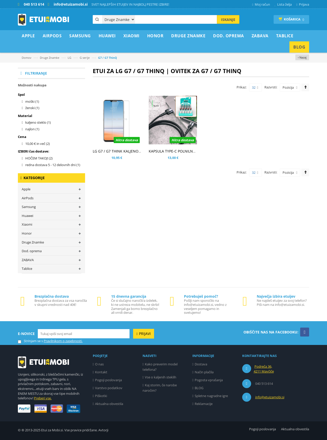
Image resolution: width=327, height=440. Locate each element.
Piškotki (101, 395)
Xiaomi (27, 224)
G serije (85, 58)
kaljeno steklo (38, 122)
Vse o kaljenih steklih (160, 377)
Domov (26, 58)
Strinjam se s (30, 341)
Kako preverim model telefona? (160, 367)
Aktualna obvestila (109, 403)
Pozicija (288, 87)
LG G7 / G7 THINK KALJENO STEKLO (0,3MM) (130, 151)
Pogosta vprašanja (209, 380)
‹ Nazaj (302, 57)
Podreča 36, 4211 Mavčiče (264, 369)
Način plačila (204, 372)
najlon (32, 129)
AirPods (27, 198)
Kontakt (101, 372)
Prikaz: (242, 87)
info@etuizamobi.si (269, 397)
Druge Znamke (49, 58)
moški (32, 101)
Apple (26, 189)
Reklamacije (204, 403)
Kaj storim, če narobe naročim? (160, 388)
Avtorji (103, 430)
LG (69, 58)
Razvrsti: (270, 87)
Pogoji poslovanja (108, 380)
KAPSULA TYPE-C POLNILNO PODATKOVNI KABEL (190, 151)
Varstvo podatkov (108, 388)
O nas (99, 364)
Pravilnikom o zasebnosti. (63, 341)
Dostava (201, 364)
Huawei (27, 215)
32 (255, 87)
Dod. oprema (32, 251)
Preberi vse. (43, 398)
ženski (32, 108)
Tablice (27, 268)
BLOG (199, 388)
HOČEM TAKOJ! (39, 158)
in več (37, 143)
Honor (27, 233)
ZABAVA (28, 260)
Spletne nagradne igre (211, 395)
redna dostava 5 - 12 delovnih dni (52, 165)
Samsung (29, 206)
